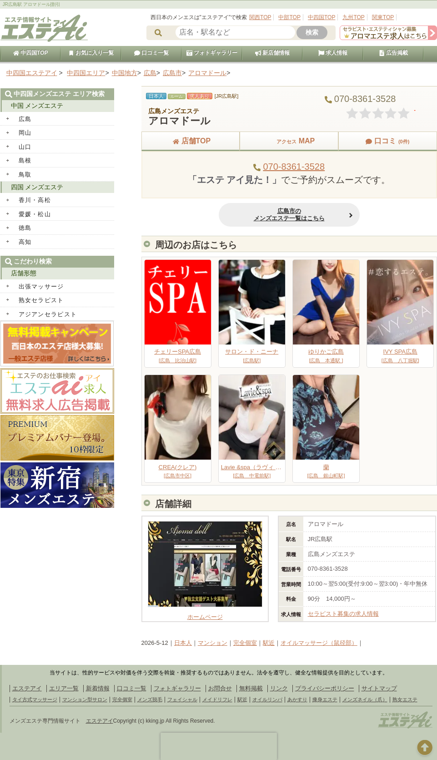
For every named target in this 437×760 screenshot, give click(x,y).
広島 (25, 119)
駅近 (269, 642)
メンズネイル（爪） (364, 699)
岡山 (25, 132)
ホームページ (205, 613)
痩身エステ (324, 699)
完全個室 (245, 642)
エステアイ (27, 688)
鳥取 (25, 174)
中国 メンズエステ (37, 105)
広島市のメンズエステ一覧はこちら (289, 215)
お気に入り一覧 (91, 53)
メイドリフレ (217, 699)
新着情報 (98, 688)
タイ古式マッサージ (34, 699)
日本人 (183, 642)
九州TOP (353, 17)
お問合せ (220, 688)
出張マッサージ (41, 286)
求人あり (200, 96)
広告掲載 (393, 53)
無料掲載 (251, 688)
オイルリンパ (267, 699)
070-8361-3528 (294, 167)
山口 (25, 146)
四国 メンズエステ (37, 187)
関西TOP (260, 17)
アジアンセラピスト (48, 314)
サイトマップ (379, 688)
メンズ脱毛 (149, 699)
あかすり (297, 699)
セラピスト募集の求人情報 (343, 613)
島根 (25, 160)
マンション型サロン (84, 699)
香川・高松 (35, 200)
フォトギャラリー (211, 53)
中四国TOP (321, 17)
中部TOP (289, 17)
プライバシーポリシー (324, 688)
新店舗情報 (272, 53)
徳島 (25, 227)
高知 (25, 241)
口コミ (387, 141)
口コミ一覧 (151, 53)
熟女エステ (404, 699)
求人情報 (332, 53)
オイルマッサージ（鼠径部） (319, 642)
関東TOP (383, 17)
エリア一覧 (64, 688)
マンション (212, 642)
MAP (289, 141)
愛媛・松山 (35, 214)
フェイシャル (182, 699)
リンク (279, 688)
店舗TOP (191, 141)
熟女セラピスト (41, 300)
